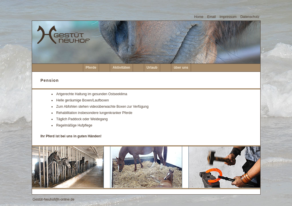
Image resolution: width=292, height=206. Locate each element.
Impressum (228, 17)
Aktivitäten (121, 68)
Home (198, 17)
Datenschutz (249, 17)
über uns (181, 68)
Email (211, 17)
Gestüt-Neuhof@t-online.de (53, 199)
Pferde (91, 68)
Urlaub (151, 68)
